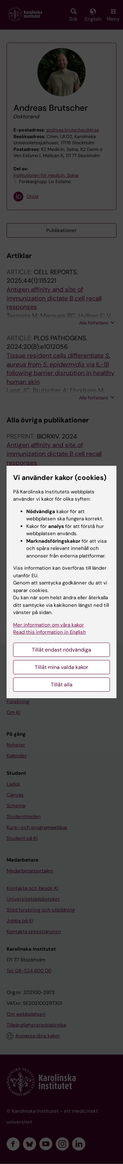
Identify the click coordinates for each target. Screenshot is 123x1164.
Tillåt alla (61, 684)
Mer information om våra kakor (48, 625)
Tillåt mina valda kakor (61, 667)
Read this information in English (49, 632)
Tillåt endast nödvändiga (61, 649)
